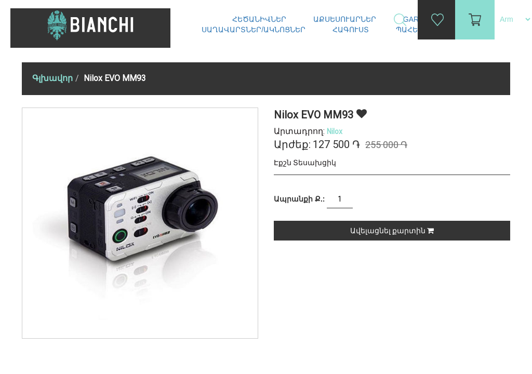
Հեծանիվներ (260, 19)
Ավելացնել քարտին (392, 230)
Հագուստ (351, 29)
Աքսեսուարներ (345, 19)
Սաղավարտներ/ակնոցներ (255, 29)
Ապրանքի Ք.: (299, 199)
